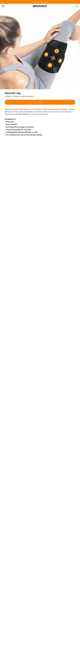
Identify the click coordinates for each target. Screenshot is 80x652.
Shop (40, 102)
